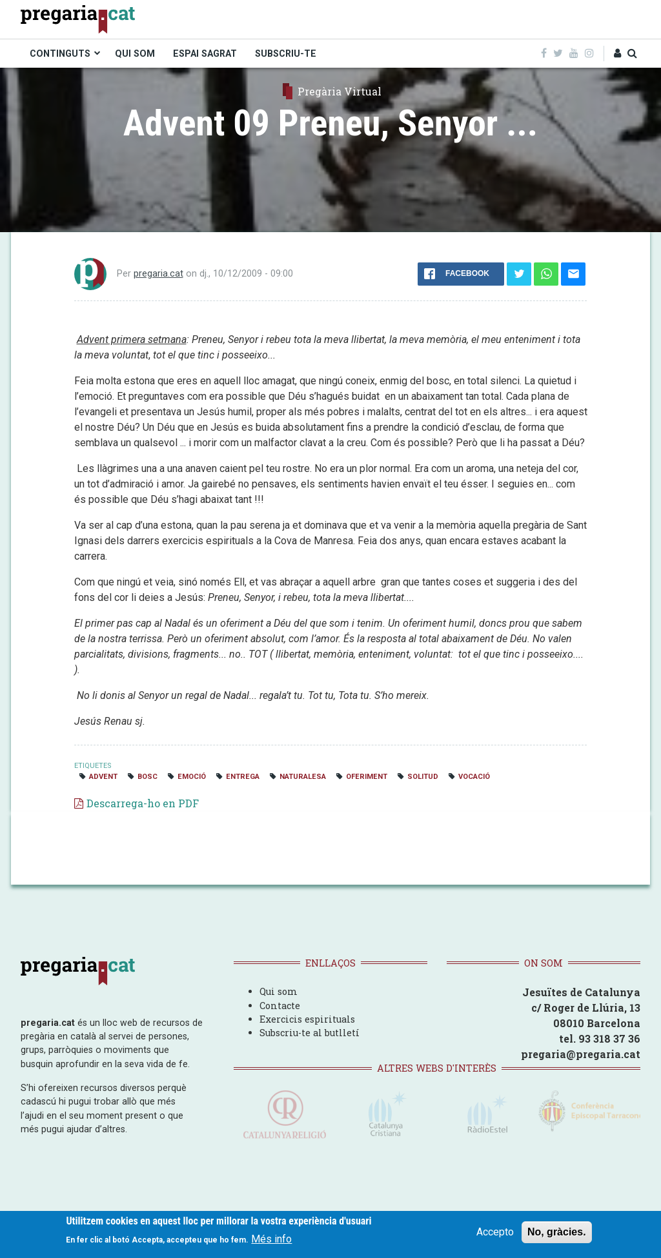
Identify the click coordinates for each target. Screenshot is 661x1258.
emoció (192, 776)
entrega (242, 776)
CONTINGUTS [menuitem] (60, 53)
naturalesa (303, 776)
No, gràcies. (556, 1231)
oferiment (366, 776)
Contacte (279, 1005)
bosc (147, 776)
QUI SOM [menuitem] (135, 53)
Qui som (278, 991)
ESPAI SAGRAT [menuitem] (205, 53)
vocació (474, 776)
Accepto (495, 1232)
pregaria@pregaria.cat (580, 1054)
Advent (103, 776)
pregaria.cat (158, 273)
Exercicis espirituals (307, 1019)
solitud (422, 776)
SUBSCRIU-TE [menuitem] (285, 53)
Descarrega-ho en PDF (142, 803)
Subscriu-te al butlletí (309, 1033)
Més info (271, 1239)
